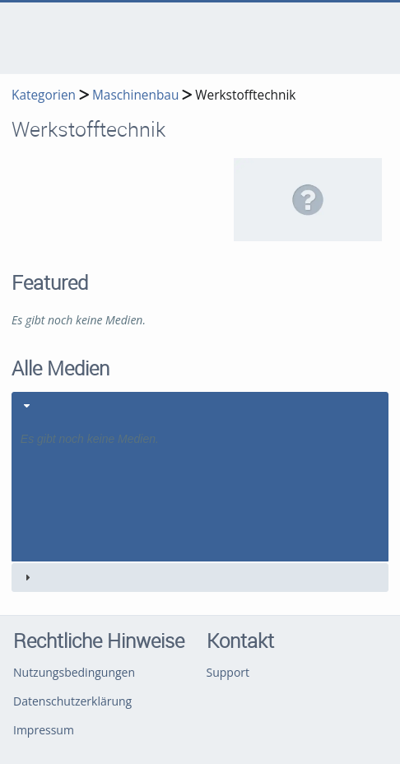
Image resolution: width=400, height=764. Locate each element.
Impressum (43, 730)
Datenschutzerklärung (72, 701)
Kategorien (44, 95)
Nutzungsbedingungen (74, 672)
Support (228, 672)
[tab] (200, 476)
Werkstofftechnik (245, 95)
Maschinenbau (135, 95)
